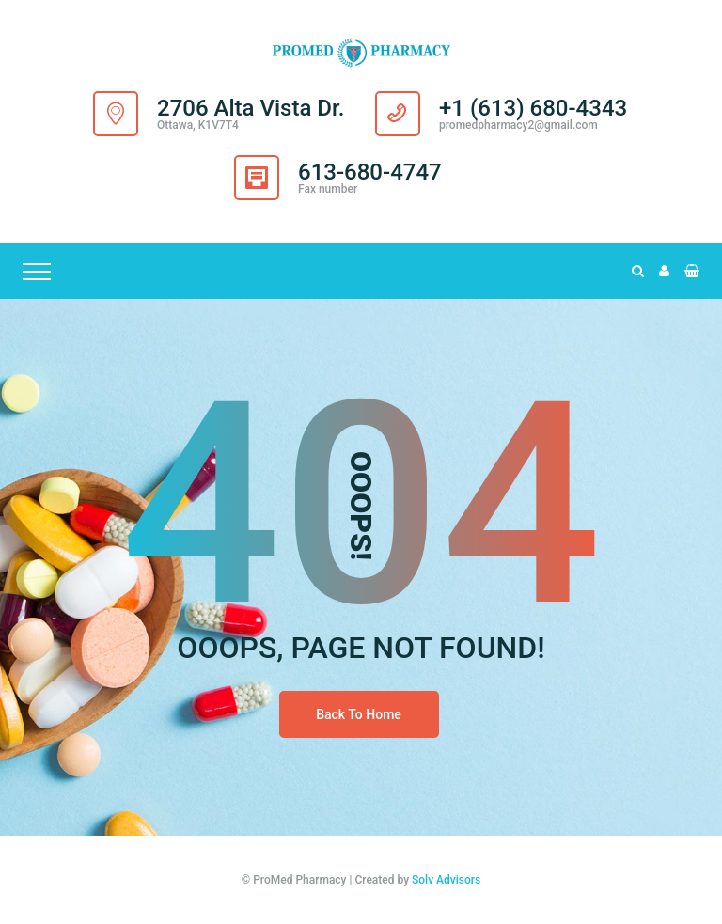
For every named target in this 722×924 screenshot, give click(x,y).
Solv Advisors (446, 879)
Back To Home (358, 714)
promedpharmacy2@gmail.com (518, 125)
